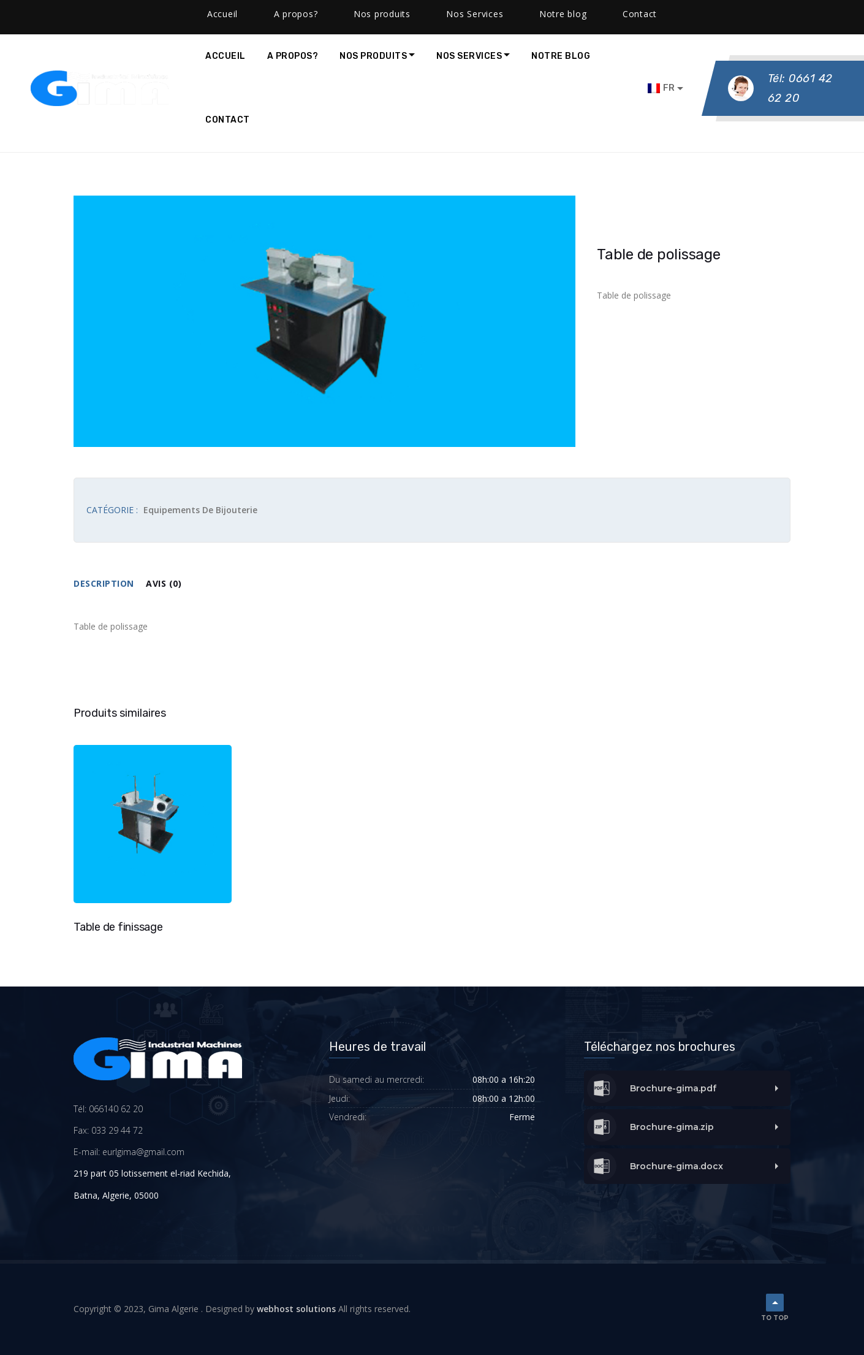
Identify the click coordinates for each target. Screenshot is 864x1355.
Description (104, 583)
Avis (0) (163, 583)
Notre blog (560, 56)
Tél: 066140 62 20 (108, 1109)
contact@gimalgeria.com (171, 12)
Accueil (225, 56)
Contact (227, 120)
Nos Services (469, 56)
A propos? (293, 56)
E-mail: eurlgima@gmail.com (129, 1152)
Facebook (265, 12)
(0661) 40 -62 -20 (64, 12)
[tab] (110, 584)
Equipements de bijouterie (200, 510)
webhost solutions (296, 1309)
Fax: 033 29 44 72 (108, 1130)
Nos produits (373, 56)
